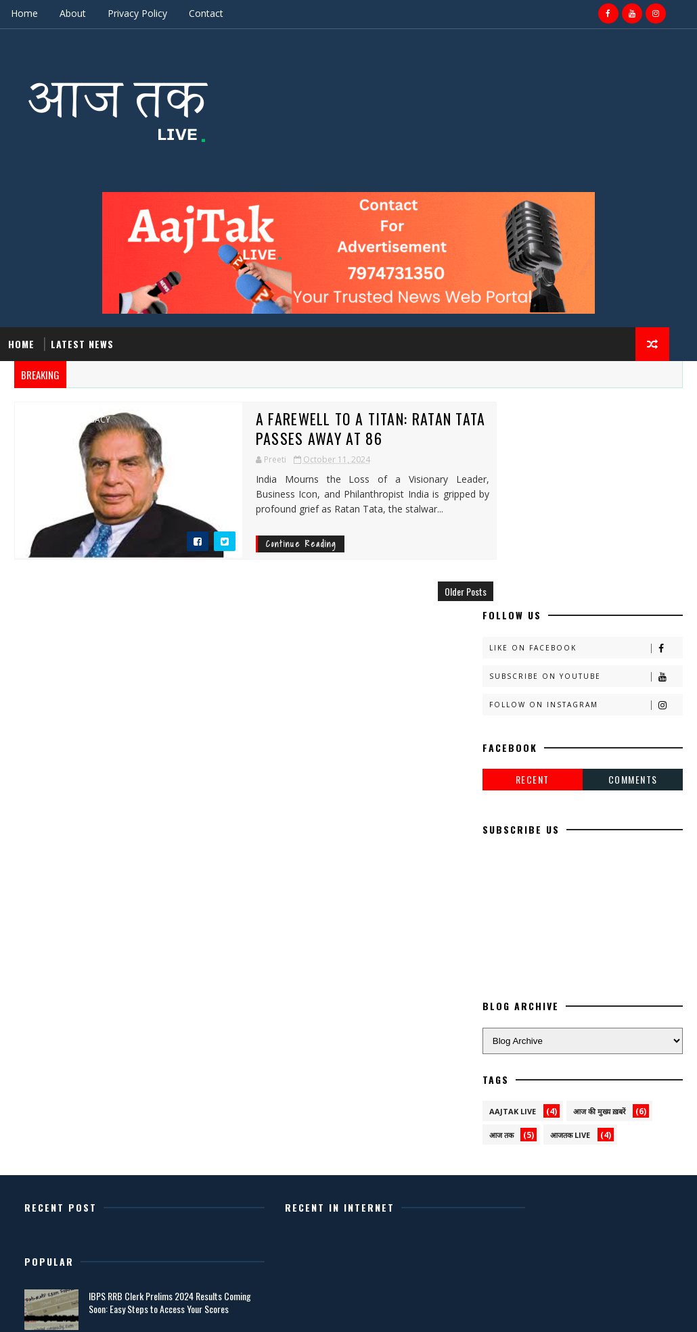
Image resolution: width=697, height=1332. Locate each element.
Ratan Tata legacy (70, 419)
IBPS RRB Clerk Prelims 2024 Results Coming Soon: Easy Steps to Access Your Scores (596, 1052)
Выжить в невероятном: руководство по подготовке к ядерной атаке (583, 1109)
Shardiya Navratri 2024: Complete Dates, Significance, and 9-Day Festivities (590, 1166)
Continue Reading (263, 543)
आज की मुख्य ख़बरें (599, 909)
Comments (633, 577)
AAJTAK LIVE (512, 909)
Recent (532, 577)
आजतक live (570, 933)
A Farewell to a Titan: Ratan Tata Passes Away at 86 (333, 427)
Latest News (82, 343)
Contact (206, 13)
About (73, 13)
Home (24, 13)
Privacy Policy (137, 13)
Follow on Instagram (586, 502)
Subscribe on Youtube (586, 474)
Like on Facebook (586, 445)
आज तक (501, 933)
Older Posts (438, 591)
